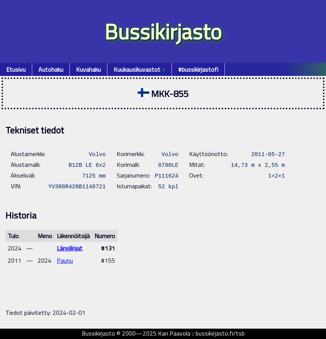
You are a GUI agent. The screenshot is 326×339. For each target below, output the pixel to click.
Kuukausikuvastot (139, 69)
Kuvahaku (88, 69)
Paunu (65, 260)
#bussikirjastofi (198, 69)
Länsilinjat (69, 248)
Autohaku (50, 69)
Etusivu (16, 69)
